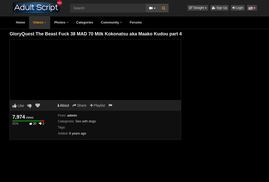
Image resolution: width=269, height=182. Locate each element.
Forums (136, 22)
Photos (61, 22)
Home (20, 22)
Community (111, 22)
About (63, 105)
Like (18, 106)
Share (80, 105)
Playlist (97, 105)
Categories (84, 22)
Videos (39, 22)
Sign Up (219, 8)
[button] (197, 8)
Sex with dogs (85, 121)
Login (237, 8)
